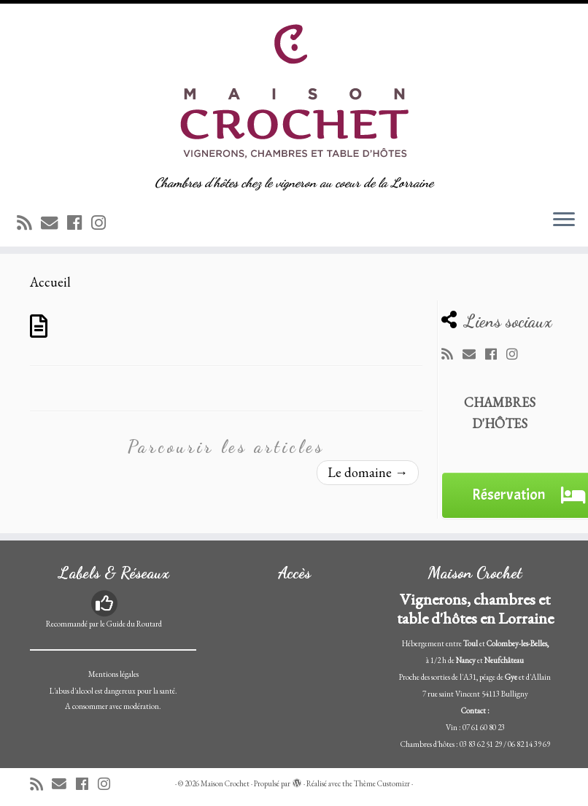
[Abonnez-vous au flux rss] (29, 223)
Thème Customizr (382, 783)
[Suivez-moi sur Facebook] (79, 223)
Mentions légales (113, 674)
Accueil (50, 282)
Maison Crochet (225, 783)
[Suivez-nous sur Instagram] (103, 223)
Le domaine (368, 472)
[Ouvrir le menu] (564, 220)
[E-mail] (54, 223)
